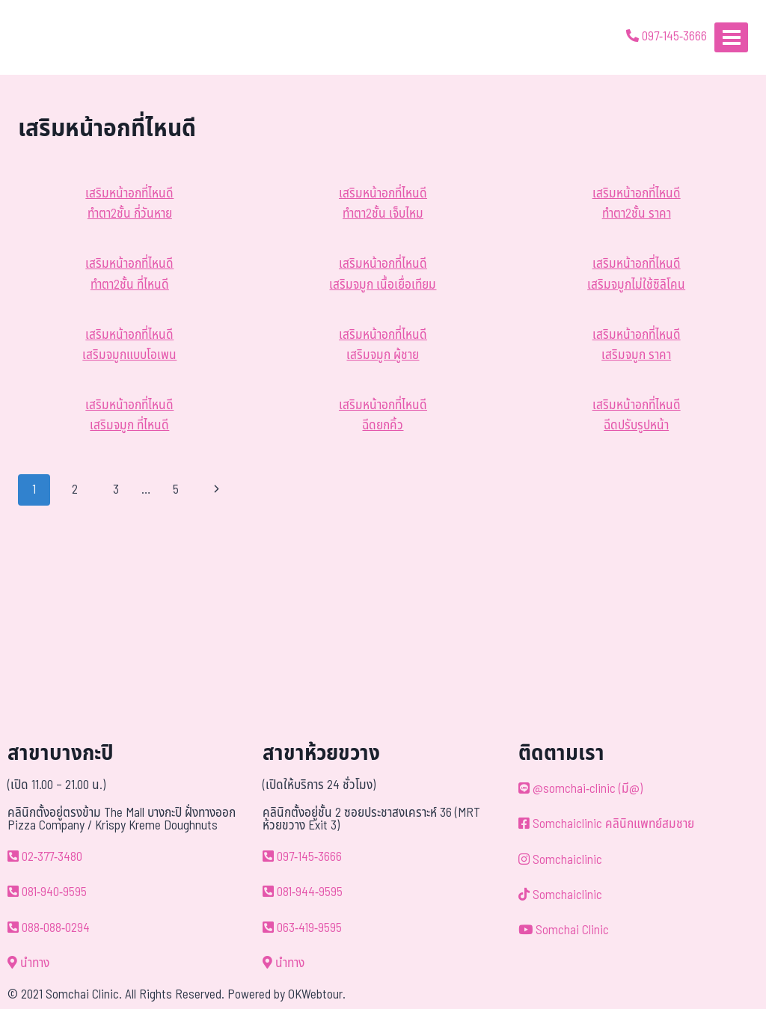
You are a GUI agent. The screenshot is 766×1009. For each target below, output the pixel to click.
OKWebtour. (317, 995)
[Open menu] (731, 37)
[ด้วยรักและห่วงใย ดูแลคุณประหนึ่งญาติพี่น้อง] (54, 37)
